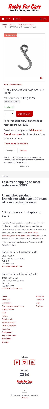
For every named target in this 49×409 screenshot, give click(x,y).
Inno (13, 235)
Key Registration (9, 335)
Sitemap (5, 342)
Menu (43, 19)
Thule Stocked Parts (26, 24)
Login (38, 303)
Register (39, 306)
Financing (6, 329)
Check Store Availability (16, 143)
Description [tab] (11, 150)
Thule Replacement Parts (13, 84)
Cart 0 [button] (6, 19)
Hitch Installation (9, 325)
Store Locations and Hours (13, 306)
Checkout (40, 299)
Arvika (36, 235)
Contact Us (6, 303)
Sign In (16, 19)
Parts (12, 24)
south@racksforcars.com (12, 266)
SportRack (6, 235)
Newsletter (6, 339)
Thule (29, 232)
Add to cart (24, 113)
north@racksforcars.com (12, 288)
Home (4, 24)
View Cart (40, 296)
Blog (4, 312)
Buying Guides (8, 309)
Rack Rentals (7, 319)
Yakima (35, 232)
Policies (5, 316)
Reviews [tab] (23, 150)
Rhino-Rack (25, 235)
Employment (7, 332)
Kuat (18, 235)
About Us (6, 299)
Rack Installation (9, 322)
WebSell (24, 398)
